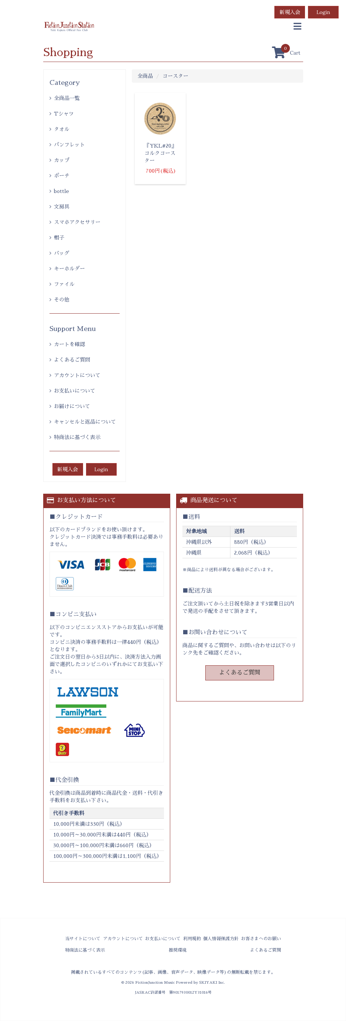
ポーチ (61, 175)
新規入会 (290, 12)
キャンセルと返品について (85, 421)
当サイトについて (82, 939)
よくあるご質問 (72, 359)
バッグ (61, 253)
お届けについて (72, 406)
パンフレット (69, 144)
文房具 (61, 206)
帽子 (59, 237)
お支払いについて (74, 390)
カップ (61, 160)
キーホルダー (69, 268)
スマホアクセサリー (77, 222)
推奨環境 (177, 950)
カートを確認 (69, 344)
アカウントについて (77, 375)
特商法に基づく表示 (77, 437)
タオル (61, 129)
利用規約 (192, 939)
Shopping (68, 52)
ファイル (64, 284)
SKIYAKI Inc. (212, 982)
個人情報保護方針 (221, 939)
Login (323, 12)
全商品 (145, 76)
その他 (61, 299)
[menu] (297, 26)
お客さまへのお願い (261, 939)
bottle (61, 191)
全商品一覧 (67, 98)
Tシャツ (64, 113)
